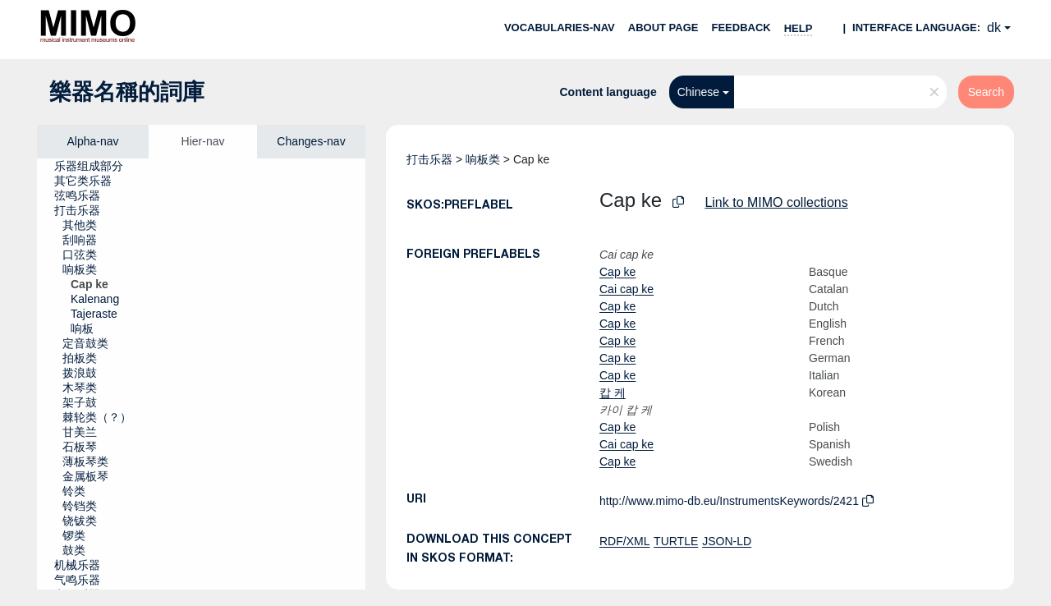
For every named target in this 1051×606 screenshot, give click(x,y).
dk (994, 27)
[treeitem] (95, 165)
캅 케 (612, 392)
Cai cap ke (626, 289)
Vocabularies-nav (559, 27)
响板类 (483, 159)
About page (663, 27)
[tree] (201, 374)
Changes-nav (311, 141)
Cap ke (617, 271)
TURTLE (676, 541)
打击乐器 (429, 159)
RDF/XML (624, 541)
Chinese (698, 92)
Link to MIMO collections (775, 202)
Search (986, 92)
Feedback (740, 27)
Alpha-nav (92, 141)
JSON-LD (726, 541)
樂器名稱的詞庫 (126, 92)
